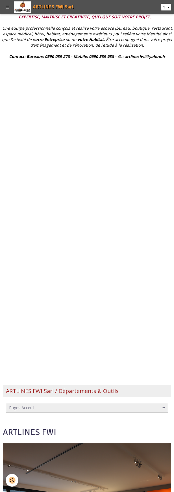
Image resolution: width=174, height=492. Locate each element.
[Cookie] (12, 480)
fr (164, 7)
